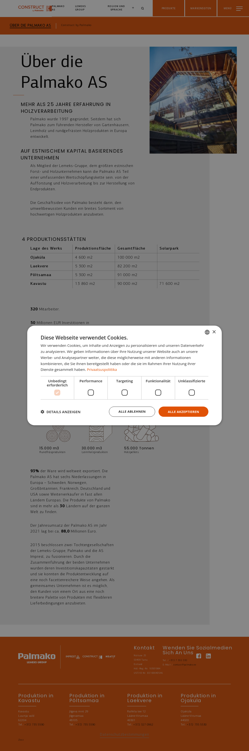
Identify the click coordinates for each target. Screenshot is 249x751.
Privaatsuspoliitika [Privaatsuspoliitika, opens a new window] (102, 369)
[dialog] (124, 375)
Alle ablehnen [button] (129, 411)
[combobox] (207, 332)
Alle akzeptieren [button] (182, 411)
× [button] (214, 331)
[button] (60, 411)
